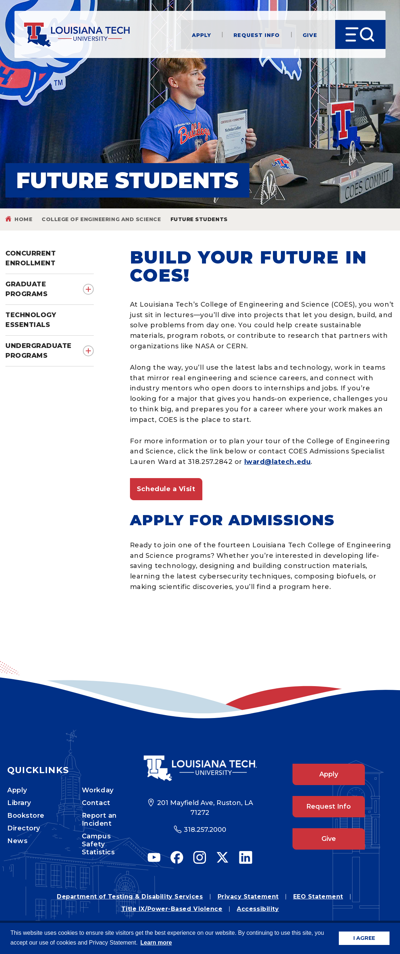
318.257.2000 (205, 830)
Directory (23, 828)
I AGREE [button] (364, 938)
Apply (201, 34)
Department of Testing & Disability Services (130, 896)
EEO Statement (318, 896)
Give (310, 34)
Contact (96, 803)
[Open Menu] (360, 34)
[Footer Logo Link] (200, 768)
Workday (98, 790)
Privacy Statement (248, 896)
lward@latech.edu (277, 462)
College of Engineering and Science (101, 219)
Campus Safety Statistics (98, 844)
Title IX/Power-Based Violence (172, 908)
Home (23, 219)
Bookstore (26, 816)
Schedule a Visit (166, 489)
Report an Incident (99, 820)
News (17, 841)
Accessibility (258, 908)
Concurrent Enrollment (30, 258)
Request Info (256, 34)
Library (19, 803)
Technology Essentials (30, 320)
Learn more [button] (156, 943)
